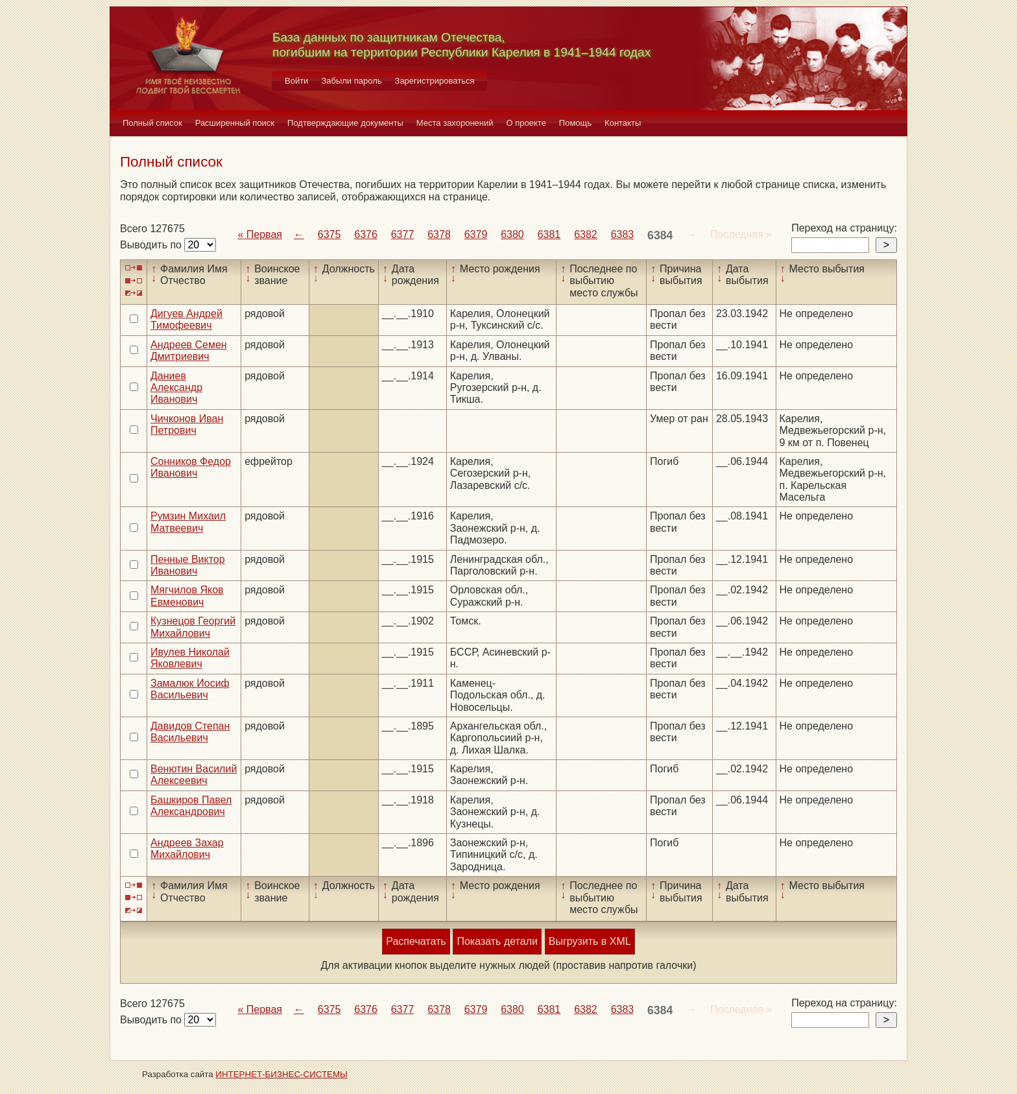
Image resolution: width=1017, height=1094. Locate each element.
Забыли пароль (351, 81)
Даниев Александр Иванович (176, 387)
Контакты (622, 123)
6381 (549, 234)
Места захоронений (455, 123)
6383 (622, 234)
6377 (402, 234)
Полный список (152, 123)
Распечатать (416, 941)
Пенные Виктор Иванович (187, 565)
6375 (329, 234)
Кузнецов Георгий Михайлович (192, 626)
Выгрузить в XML (590, 941)
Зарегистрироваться (435, 81)
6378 (439, 234)
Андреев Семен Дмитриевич (188, 350)
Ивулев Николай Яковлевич (190, 658)
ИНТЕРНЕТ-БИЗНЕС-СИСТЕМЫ (281, 1074)
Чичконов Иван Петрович (186, 424)
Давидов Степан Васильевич (190, 731)
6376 (365, 234)
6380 (512, 234)
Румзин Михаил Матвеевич (188, 521)
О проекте (526, 123)
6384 (660, 235)
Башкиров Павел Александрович (191, 805)
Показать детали (497, 941)
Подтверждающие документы (345, 123)
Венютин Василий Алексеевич (193, 774)
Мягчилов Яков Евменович (187, 595)
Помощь (575, 123)
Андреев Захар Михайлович (187, 848)
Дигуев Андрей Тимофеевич (186, 319)
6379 (476, 234)
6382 (585, 234)
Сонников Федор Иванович (190, 467)
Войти (296, 81)
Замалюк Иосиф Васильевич (190, 689)
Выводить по (152, 244)
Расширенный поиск (234, 123)
